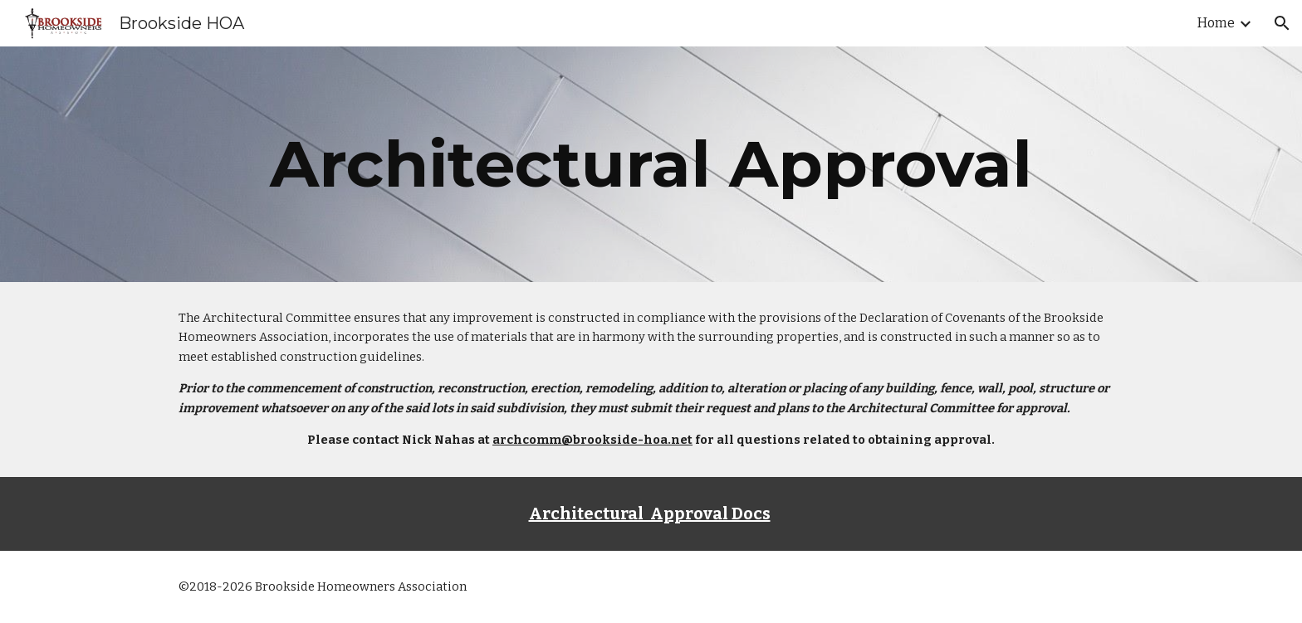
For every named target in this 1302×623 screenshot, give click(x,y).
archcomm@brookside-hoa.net (592, 439)
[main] (651, 164)
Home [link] (1216, 23)
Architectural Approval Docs (650, 513)
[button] (1282, 23)
